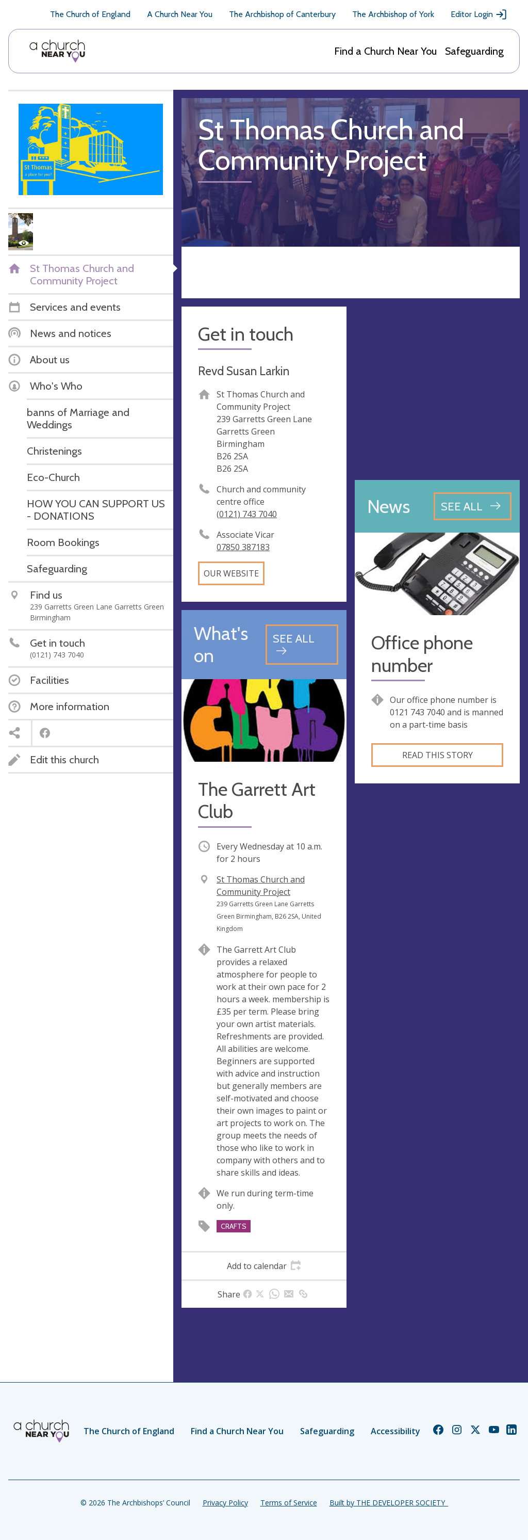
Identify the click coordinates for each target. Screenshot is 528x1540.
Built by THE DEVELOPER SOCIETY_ (388, 1502)
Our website (231, 573)
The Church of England (90, 14)
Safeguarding (474, 51)
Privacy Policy (225, 1502)
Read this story (437, 755)
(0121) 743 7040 (247, 514)
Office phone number (422, 654)
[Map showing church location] (437, 389)
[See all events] (302, 644)
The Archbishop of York (393, 14)
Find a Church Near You (385, 51)
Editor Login (479, 14)
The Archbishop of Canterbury (282, 14)
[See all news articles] (473, 506)
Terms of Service (288, 1502)
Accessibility (395, 1431)
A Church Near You (179, 14)
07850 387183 (243, 547)
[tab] (264, 1266)
